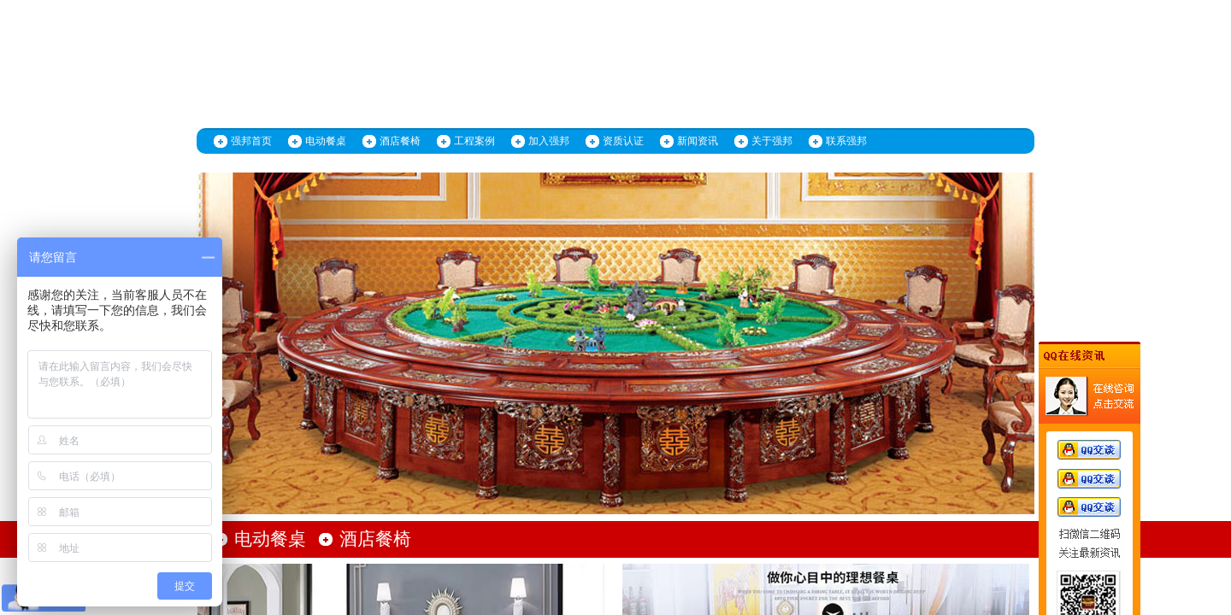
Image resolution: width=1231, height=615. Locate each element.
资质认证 (623, 141)
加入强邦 (548, 141)
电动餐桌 (325, 141)
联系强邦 (846, 141)
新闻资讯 (697, 141)
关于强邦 (771, 141)
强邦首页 (251, 141)
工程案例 (474, 141)
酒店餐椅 (400, 141)
